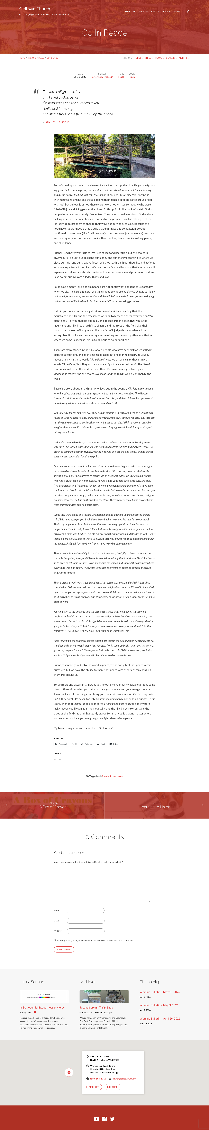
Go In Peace (52, 58)
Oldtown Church (45, 11)
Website (58, 931)
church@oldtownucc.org (124, 1078)
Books (159, 58)
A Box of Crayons (53, 807)
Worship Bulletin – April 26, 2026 (160, 1018)
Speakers (171, 58)
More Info (94, 1087)
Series (149, 58)
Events (155, 11)
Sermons (143, 11)
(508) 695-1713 (98, 1078)
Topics (139, 58)
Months (184, 58)
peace (120, 776)
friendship (107, 776)
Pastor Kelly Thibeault (102, 76)
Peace (41, 58)
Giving (166, 11)
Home (22, 58)
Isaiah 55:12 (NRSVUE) (57, 122)
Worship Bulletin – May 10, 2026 (160, 992)
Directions (113, 1087)
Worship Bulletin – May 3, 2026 (159, 1005)
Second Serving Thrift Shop (96, 1007)
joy (114, 776)
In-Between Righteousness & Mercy (42, 1007)
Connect (178, 11)
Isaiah (132, 76)
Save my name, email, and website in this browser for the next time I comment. (95, 940)
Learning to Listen (155, 807)
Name (57, 910)
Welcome (130, 11)
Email (57, 921)
